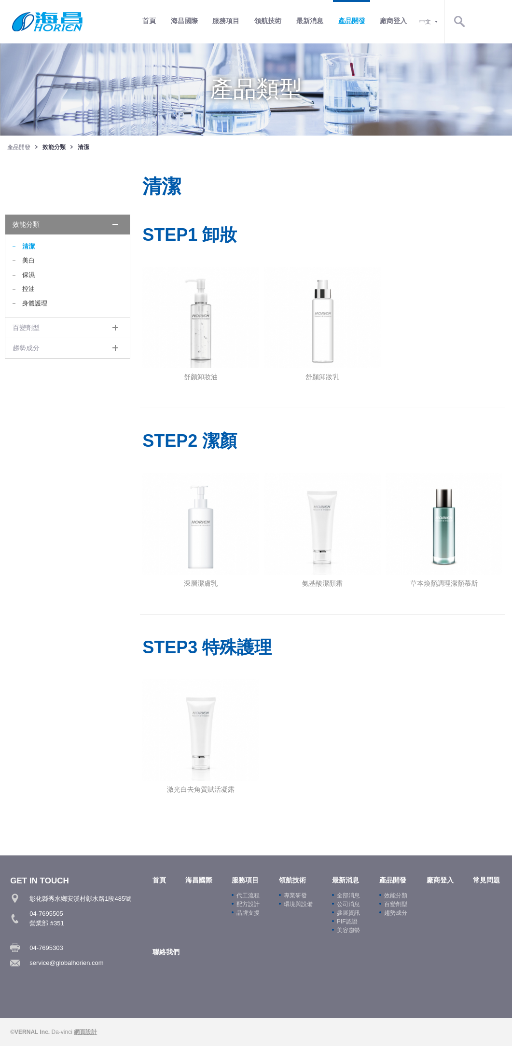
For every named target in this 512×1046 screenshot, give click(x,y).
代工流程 (248, 895)
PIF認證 (347, 921)
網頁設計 (85, 1032)
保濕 (28, 274)
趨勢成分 (26, 348)
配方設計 (248, 903)
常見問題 (486, 879)
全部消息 (348, 895)
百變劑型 (26, 327)
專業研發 (295, 895)
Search (497, 21)
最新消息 (348, 21)
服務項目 (265, 21)
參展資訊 (348, 912)
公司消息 (348, 903)
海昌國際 (224, 21)
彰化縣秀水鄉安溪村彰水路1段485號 (80, 898)
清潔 (28, 246)
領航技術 (307, 21)
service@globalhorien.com (66, 962)
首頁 (189, 21)
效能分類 (26, 224)
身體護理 (34, 303)
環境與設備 (298, 903)
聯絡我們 (166, 951)
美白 (28, 260)
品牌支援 (248, 912)
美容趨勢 (348, 929)
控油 (28, 288)
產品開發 (390, 21)
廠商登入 (431, 21)
